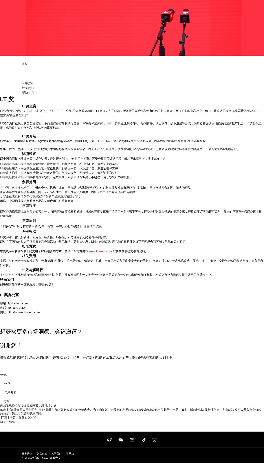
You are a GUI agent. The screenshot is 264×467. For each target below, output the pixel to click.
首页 (25, 63)
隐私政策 (42, 453)
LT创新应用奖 (9, 168)
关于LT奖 (28, 83)
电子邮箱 (10, 392)
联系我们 (28, 88)
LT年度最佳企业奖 (12, 177)
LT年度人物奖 (9, 172)
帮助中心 (28, 92)
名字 (7, 383)
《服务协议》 (46, 409)
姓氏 (3, 374)
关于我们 (56, 453)
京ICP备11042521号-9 (47, 457)
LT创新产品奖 (9, 164)
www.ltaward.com (100, 251)
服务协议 (27, 453)
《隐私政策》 (66, 409)
